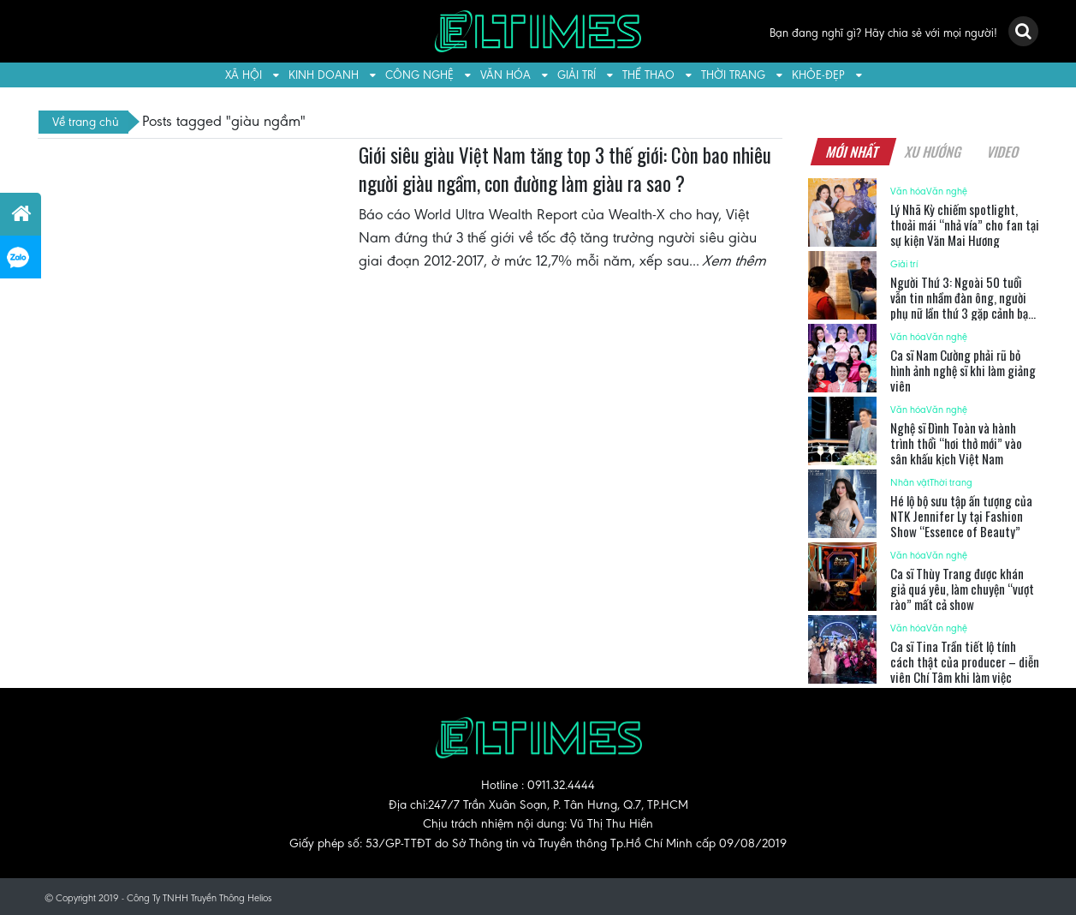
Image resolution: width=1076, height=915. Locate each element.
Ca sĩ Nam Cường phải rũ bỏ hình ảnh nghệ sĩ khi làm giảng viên (963, 370)
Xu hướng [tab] (934, 151)
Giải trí (576, 75)
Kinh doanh (323, 75)
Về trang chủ (85, 121)
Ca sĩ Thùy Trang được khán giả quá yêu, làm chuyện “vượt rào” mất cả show (962, 588)
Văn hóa (505, 75)
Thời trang (733, 75)
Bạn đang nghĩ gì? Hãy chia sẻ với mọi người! (883, 33)
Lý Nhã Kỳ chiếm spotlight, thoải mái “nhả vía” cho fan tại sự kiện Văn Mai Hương (964, 224)
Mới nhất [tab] (853, 151)
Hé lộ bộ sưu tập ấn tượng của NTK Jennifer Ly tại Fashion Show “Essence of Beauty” (961, 516)
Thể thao (648, 75)
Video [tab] (1003, 151)
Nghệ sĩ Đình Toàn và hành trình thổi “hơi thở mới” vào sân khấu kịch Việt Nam (956, 443)
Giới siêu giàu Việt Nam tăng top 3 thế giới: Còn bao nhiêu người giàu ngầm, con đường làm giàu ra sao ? (565, 170)
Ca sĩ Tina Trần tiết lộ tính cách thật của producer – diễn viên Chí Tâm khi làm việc (964, 661)
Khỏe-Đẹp (818, 75)
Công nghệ (419, 75)
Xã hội (243, 75)
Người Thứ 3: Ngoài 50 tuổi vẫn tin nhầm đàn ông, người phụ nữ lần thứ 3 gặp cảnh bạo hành (962, 305)
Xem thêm (735, 260)
